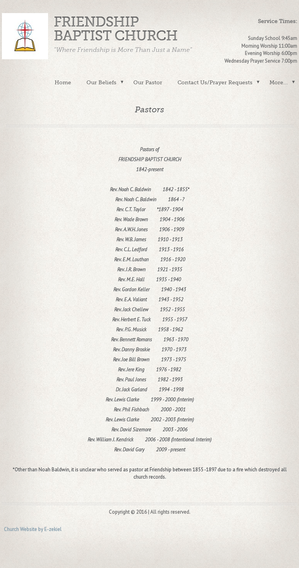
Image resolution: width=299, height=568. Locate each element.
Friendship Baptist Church (116, 29)
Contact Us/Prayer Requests (215, 82)
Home (63, 82)
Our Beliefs (101, 82)
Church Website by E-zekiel (32, 529)
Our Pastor (147, 82)
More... (278, 82)
